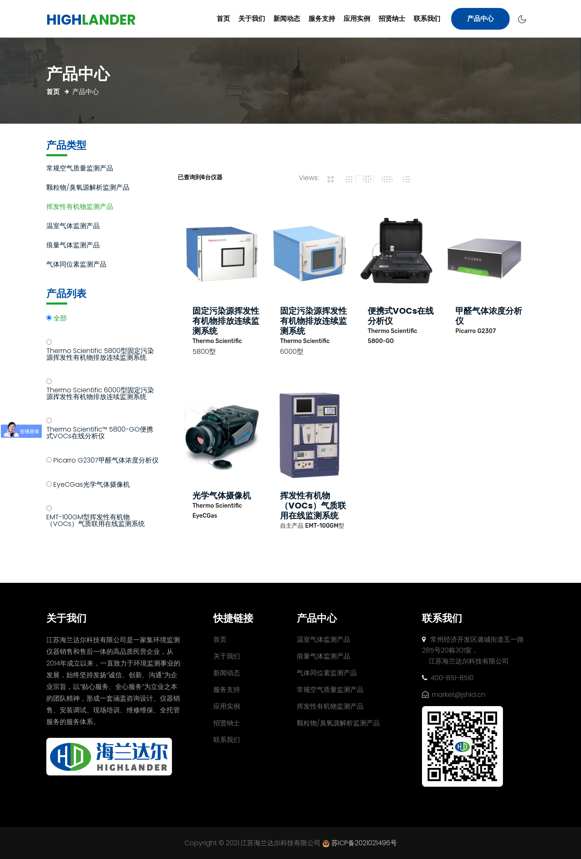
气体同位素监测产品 (76, 265)
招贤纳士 (392, 18)
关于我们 (251, 18)
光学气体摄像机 (221, 495)
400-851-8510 (448, 678)
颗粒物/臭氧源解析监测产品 (87, 188)
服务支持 (321, 18)
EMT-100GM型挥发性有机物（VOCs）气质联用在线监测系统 (95, 521)
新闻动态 (286, 18)
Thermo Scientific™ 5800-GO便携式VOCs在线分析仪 (99, 433)
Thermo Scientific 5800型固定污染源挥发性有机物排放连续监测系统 (100, 355)
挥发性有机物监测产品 (79, 207)
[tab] (328, 179)
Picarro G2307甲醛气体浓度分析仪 (106, 461)
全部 (60, 319)
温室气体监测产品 (73, 227)
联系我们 (427, 18)
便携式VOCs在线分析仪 (401, 316)
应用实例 (357, 18)
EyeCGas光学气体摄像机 (91, 485)
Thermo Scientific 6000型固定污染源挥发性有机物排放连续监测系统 (100, 394)
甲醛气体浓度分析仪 (488, 316)
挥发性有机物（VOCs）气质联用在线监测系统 (313, 505)
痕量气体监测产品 (73, 246)
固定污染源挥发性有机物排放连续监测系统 (225, 321)
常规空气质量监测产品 (79, 169)
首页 (223, 18)
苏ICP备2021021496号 (364, 843)
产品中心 (480, 18)
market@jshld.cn (453, 694)
